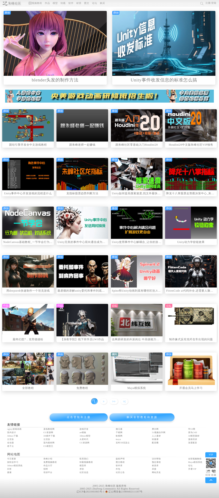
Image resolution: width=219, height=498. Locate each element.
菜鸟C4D (192, 432)
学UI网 (191, 429)
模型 (55, 3)
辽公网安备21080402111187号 (124, 491)
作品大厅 (47, 465)
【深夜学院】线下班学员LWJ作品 (82, 339)
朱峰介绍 (47, 459)
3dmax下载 (12, 436)
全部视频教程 (195, 459)
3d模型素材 (193, 436)
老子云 (10, 446)
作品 (47, 3)
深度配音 (192, 442)
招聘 (45, 469)
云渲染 (10, 439)
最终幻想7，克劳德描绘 (28, 339)
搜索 (9, 472)
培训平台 (47, 472)
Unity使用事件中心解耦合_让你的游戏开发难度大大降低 (148, 242)
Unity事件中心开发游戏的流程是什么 (28, 193)
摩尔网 (155, 429)
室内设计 (11, 432)
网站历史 (156, 472)
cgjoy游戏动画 (14, 429)
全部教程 (28, 388)
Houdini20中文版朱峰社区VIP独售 (191, 144)
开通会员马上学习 (191, 388)
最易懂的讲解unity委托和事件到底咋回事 (84, 290)
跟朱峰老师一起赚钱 (82, 144)
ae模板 (83, 432)
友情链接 (13, 424)
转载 (63, 3)
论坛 (94, 3)
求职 (82, 469)
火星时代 (84, 439)
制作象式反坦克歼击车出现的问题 (191, 339)
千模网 (119, 432)
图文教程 (120, 462)
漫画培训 (192, 439)
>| (124, 401)
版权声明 (120, 459)
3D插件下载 (49, 436)
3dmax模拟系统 (15, 465)
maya (118, 439)
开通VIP (192, 469)
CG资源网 (48, 432)
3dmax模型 (85, 436)
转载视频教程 (86, 462)
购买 (102, 3)
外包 (118, 469)
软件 (71, 3)
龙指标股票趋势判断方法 (82, 193)
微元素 (119, 429)
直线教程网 (49, 429)
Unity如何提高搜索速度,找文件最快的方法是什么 (143, 193)
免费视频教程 (50, 462)
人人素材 (156, 436)
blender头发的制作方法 (55, 80)
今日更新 (11, 459)
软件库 (119, 465)
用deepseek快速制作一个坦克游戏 (28, 290)
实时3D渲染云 (123, 442)
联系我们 (84, 459)
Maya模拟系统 (136, 388)
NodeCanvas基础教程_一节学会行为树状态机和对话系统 (39, 242)
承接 (154, 469)
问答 (9, 469)
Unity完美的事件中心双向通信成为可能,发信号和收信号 (93, 242)
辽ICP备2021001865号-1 (90, 491)
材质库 (155, 465)
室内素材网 (49, 442)
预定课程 (156, 462)
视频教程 (35, 3)
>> (113, 401)
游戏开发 (84, 429)
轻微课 (155, 439)
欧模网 (119, 436)
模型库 (83, 465)
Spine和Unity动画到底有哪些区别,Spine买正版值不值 (146, 290)
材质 (78, 3)
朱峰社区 (14, 3)
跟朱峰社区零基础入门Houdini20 (136, 144)
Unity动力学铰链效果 (191, 242)
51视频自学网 (158, 432)
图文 (86, 3)
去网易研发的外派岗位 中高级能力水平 (137, 339)
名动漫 (10, 442)
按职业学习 (12, 462)
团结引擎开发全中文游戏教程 (28, 144)
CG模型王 (48, 446)
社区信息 (84, 472)
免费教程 (82, 388)
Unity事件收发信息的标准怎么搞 (164, 80)
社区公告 (120, 472)
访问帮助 (156, 459)
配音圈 (155, 442)
